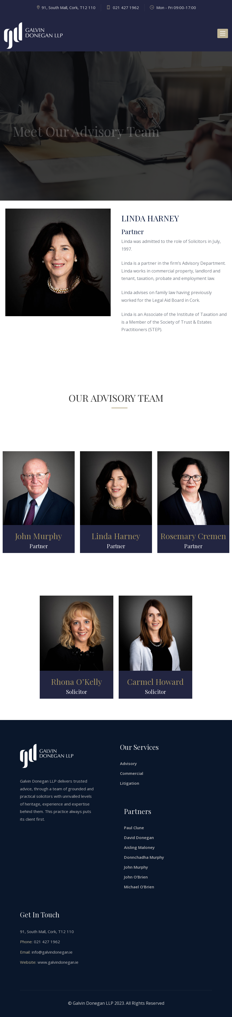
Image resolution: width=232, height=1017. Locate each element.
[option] (116, 131)
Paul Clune (134, 827)
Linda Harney (115, 536)
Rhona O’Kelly (76, 681)
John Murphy (38, 536)
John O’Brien (136, 877)
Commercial (131, 773)
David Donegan (139, 837)
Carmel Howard (155, 681)
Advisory (128, 763)
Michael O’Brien (139, 886)
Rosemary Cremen (193, 536)
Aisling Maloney (139, 847)
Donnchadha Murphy (144, 857)
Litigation (129, 783)
